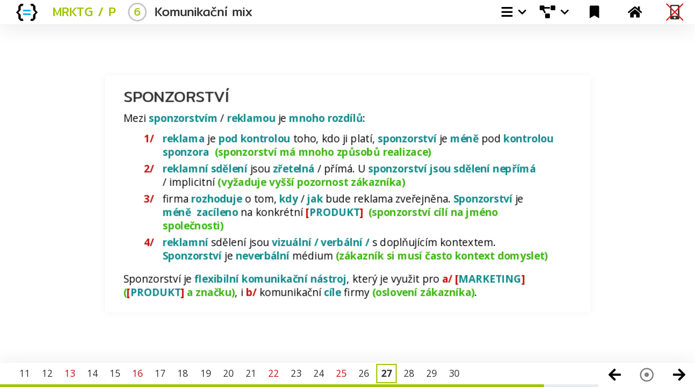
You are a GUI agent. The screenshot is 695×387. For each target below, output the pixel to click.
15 (115, 373)
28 (409, 373)
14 (92, 373)
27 (386, 373)
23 (296, 373)
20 (228, 373)
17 (160, 373)
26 (364, 373)
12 (47, 373)
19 (205, 373)
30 (454, 373)
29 (431, 373)
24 (318, 373)
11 (24, 373)
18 (182, 373)
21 (251, 373)
